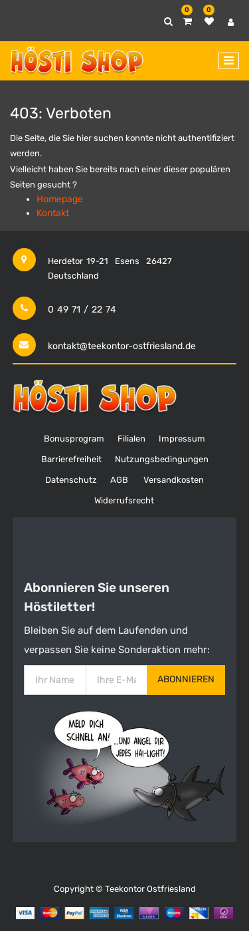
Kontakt (53, 213)
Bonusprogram (74, 439)
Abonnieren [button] (185, 679)
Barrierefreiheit (71, 459)
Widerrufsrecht (124, 500)
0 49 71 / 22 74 (82, 309)
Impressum (182, 439)
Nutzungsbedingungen (161, 459)
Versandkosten (173, 480)
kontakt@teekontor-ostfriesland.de (122, 346)
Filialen (131, 439)
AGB (119, 480)
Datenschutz (71, 480)
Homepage (60, 199)
